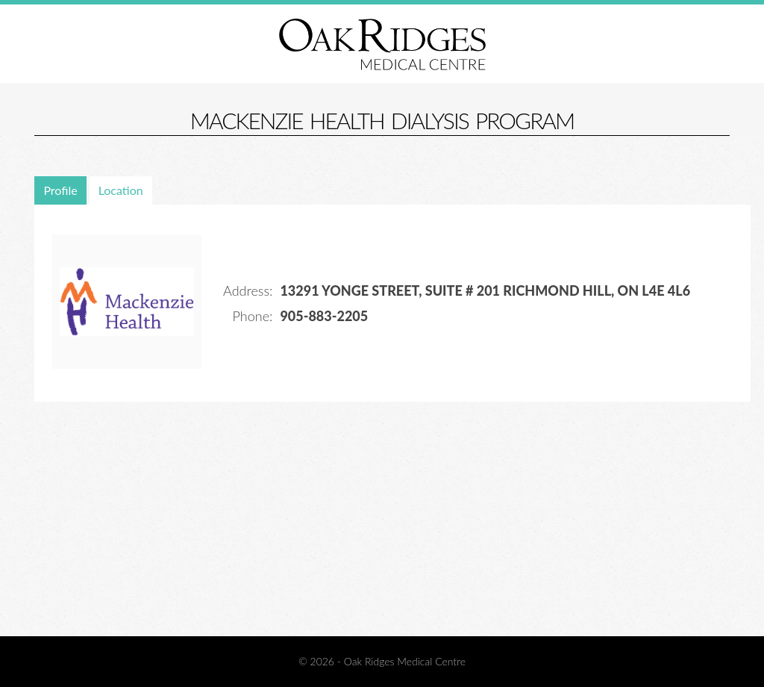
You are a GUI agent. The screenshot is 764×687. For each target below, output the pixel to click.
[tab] (61, 190)
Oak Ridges (382, 44)
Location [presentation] (120, 190)
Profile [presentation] (60, 190)
